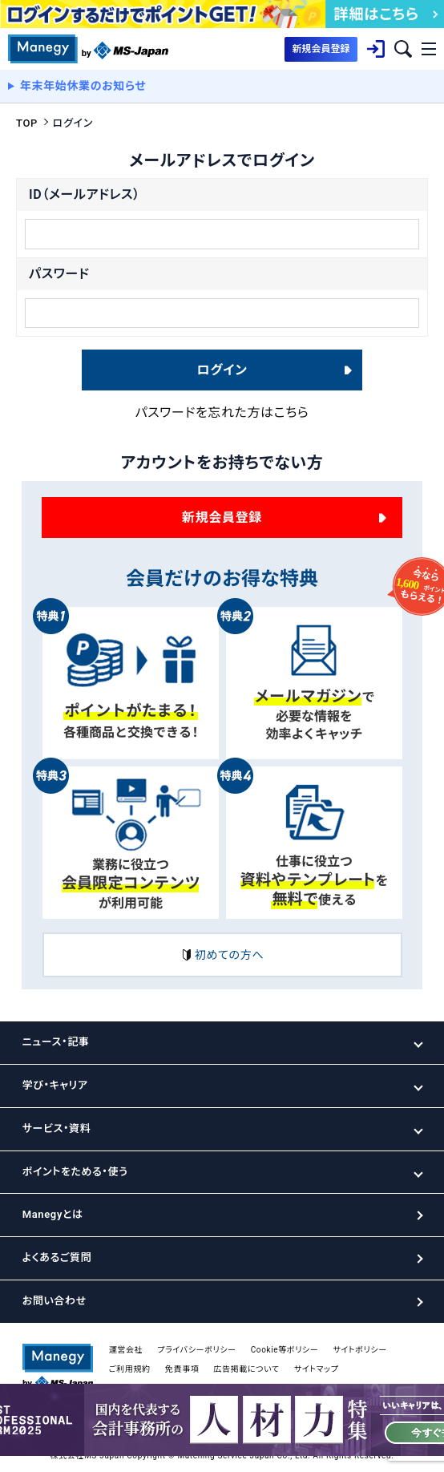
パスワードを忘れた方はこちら (222, 412)
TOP (27, 123)
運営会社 (126, 1349)
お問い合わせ (54, 1301)
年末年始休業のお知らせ (83, 85)
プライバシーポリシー (196, 1349)
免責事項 (182, 1369)
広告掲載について (246, 1369)
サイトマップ (316, 1369)
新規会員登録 (222, 517)
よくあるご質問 (56, 1258)
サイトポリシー (359, 1349)
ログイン (222, 370)
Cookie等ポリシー (285, 1349)
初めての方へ (222, 954)
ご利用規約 (130, 1369)
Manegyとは (52, 1214)
